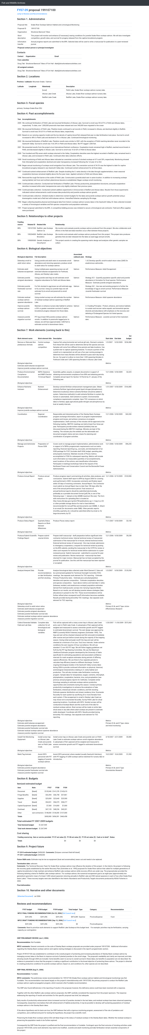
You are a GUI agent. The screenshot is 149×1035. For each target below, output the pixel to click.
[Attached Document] (25, 896)
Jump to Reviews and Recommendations (32, 14)
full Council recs (69, 913)
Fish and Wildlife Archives (13, 3)
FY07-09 (22, 10)
